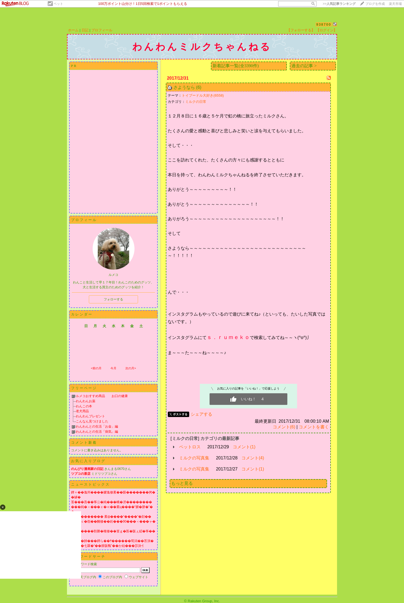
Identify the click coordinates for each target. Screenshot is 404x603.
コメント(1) (244, 447)
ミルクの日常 (195, 102)
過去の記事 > (304, 65)
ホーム (73, 30)
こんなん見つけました (92, 421)
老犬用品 (82, 411)
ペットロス (190, 447)
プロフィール (101, 30)
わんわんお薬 (85, 401)
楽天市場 (395, 4)
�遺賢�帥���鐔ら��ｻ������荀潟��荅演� (112, 541)
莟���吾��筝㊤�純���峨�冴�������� (111, 502)
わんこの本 (84, 406)
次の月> (130, 368)
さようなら (184, 87)
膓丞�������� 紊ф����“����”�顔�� (111, 517)
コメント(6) (284, 427)
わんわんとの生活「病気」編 (97, 431)
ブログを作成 (375, 4)
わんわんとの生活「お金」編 (97, 426)
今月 (113, 368)
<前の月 (96, 368)
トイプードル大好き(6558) (203, 95)
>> (339, 4)
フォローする (113, 299)
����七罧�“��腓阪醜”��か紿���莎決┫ (107, 546)
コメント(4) (252, 458)
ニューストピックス (90, 484)
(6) (198, 87)
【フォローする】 (301, 30)
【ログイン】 (326, 30)
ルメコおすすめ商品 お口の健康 (102, 396)
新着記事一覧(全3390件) (236, 65)
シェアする (201, 414)
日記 (85, 30)
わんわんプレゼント (90, 416)
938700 (323, 24)
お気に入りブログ (88, 461)
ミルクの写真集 (194, 458)
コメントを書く (314, 427)
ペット (58, 4)
